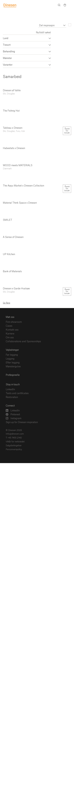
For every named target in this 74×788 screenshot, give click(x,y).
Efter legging (13, 363)
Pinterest (13, 414)
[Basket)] (64, 5)
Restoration (12, 397)
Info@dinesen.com (15, 434)
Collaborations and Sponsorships (23, 341)
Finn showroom (14, 322)
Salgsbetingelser (14, 446)
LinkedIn (10, 389)
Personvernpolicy (14, 450)
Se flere (6, 303)
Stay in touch (13, 384)
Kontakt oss (12, 330)
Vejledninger (12, 350)
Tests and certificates (17, 393)
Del (64, 82)
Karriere (10, 334)
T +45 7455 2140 (14, 438)
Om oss (10, 337)
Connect (10, 406)
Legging (10, 359)
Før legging (12, 355)
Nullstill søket (43, 32)
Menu (70, 5)
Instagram (13, 418)
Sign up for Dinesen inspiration (22, 422)
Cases (9, 326)
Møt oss (10, 317)
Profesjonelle (13, 375)
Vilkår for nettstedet (15, 442)
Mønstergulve (13, 366)
